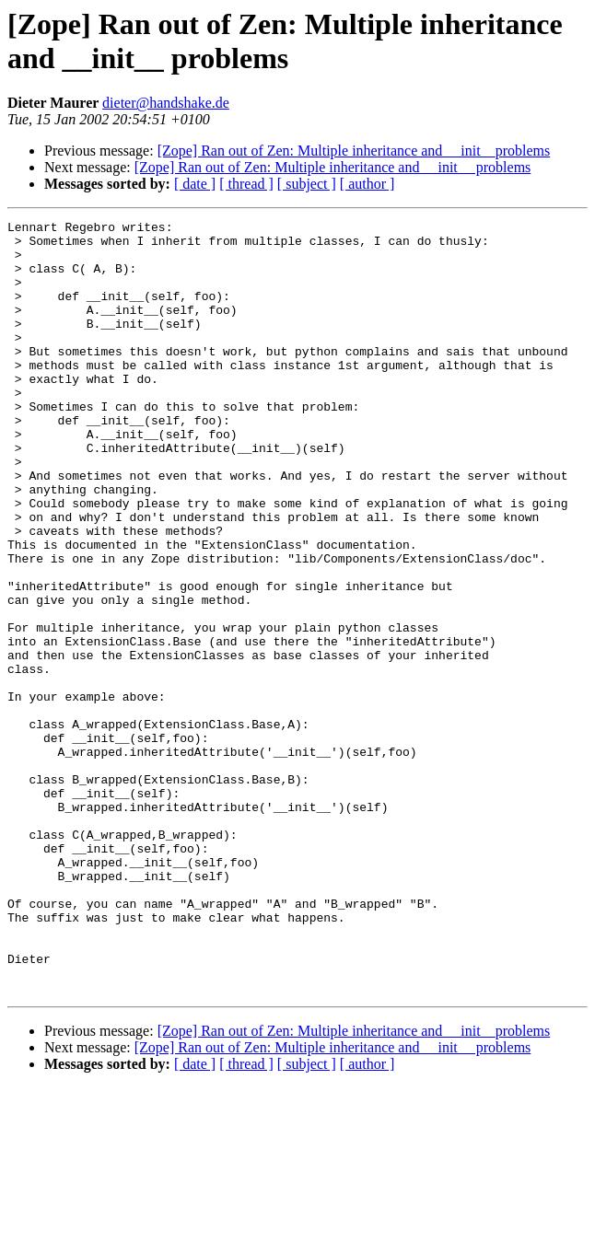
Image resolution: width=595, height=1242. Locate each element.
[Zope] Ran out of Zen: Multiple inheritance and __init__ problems (332, 167)
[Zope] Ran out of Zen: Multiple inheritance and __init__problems (354, 150)
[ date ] (195, 184)
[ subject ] (306, 184)
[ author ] (367, 184)
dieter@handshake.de (165, 102)
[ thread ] (246, 184)
